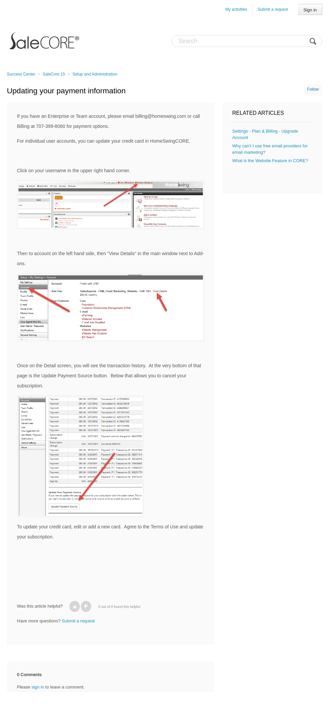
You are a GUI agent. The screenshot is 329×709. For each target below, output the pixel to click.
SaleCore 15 (54, 74)
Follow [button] (313, 89)
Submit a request (273, 9)
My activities (236, 9)
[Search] (246, 41)
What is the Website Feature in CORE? (270, 160)
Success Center (21, 74)
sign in (38, 687)
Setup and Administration (94, 74)
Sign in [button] (310, 9)
